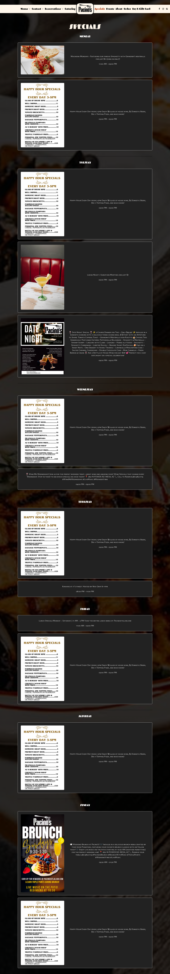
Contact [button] (37, 9)
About (119, 9)
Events (110, 9)
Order (127, 9)
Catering (70, 9)
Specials (100, 9)
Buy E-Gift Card (141, 9)
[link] (85, 9)
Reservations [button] (54, 9)
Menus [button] (25, 9)
